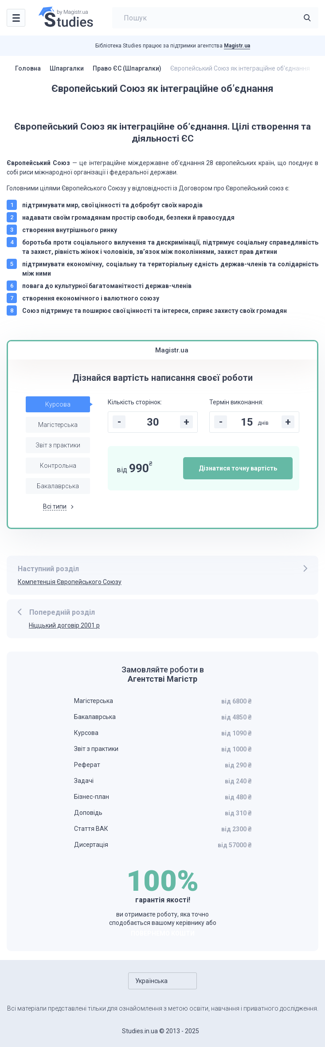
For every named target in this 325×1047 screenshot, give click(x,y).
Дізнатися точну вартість (238, 468)
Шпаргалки (67, 68)
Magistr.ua (237, 46)
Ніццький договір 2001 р (64, 625)
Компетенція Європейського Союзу (69, 581)
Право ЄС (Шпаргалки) (127, 68)
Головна (28, 68)
